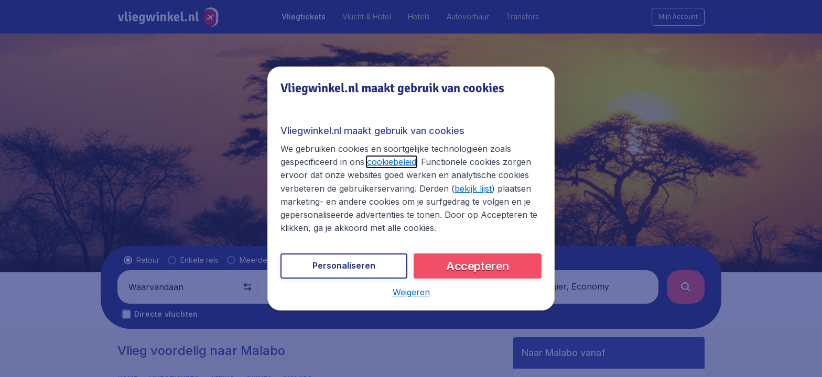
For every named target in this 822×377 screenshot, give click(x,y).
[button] (411, 292)
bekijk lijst (473, 188)
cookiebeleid (391, 162)
